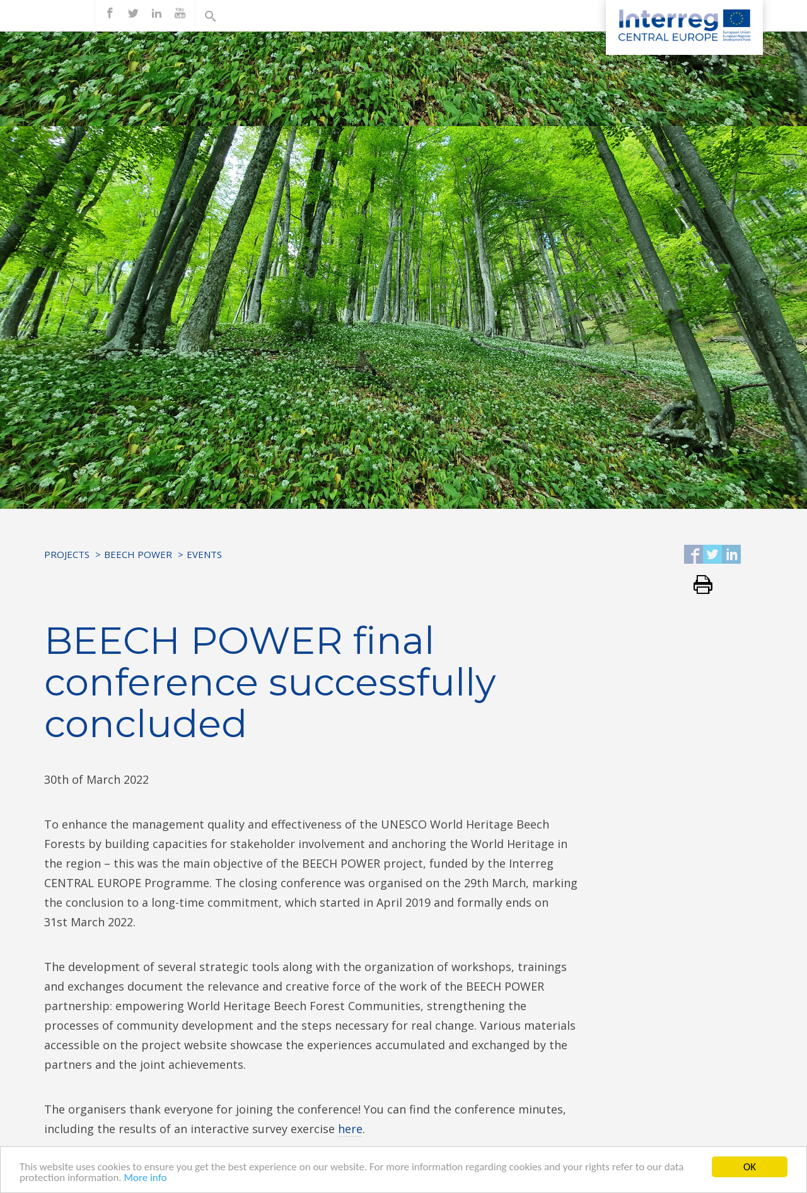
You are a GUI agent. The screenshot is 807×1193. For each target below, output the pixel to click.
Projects (67, 554)
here (350, 1128)
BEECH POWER (138, 554)
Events (204, 554)
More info (145, 1178)
